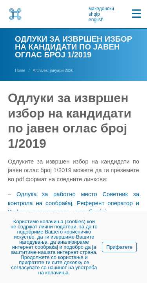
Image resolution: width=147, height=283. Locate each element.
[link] (15, 14)
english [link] (96, 19)
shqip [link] (94, 14)
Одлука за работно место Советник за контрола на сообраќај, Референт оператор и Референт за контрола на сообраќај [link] (73, 203)
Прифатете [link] (119, 247)
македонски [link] (101, 8)
